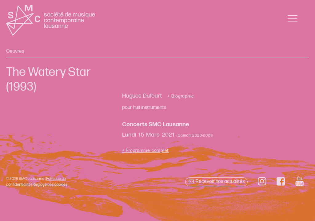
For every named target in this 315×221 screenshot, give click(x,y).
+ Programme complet (145, 150)
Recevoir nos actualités (216, 181)
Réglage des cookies (50, 184)
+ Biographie (180, 96)
